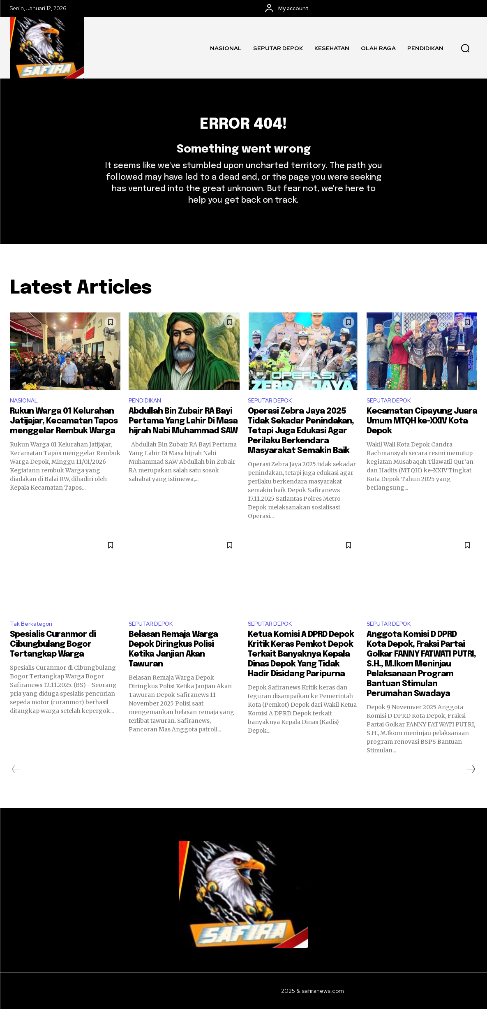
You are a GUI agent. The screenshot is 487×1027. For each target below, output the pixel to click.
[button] (465, 48)
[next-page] (470, 787)
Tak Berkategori (34, 641)
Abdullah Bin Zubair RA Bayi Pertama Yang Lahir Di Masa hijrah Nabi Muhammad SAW (184, 437)
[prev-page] (16, 787)
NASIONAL (26, 416)
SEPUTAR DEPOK (274, 416)
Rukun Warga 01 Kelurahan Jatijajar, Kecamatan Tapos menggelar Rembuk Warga (64, 437)
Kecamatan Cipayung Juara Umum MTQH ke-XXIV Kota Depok (422, 437)
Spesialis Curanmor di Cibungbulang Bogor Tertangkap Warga (53, 662)
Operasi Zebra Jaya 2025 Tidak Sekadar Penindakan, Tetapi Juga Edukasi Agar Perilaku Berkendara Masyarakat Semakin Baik (301, 447)
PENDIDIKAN (147, 416)
